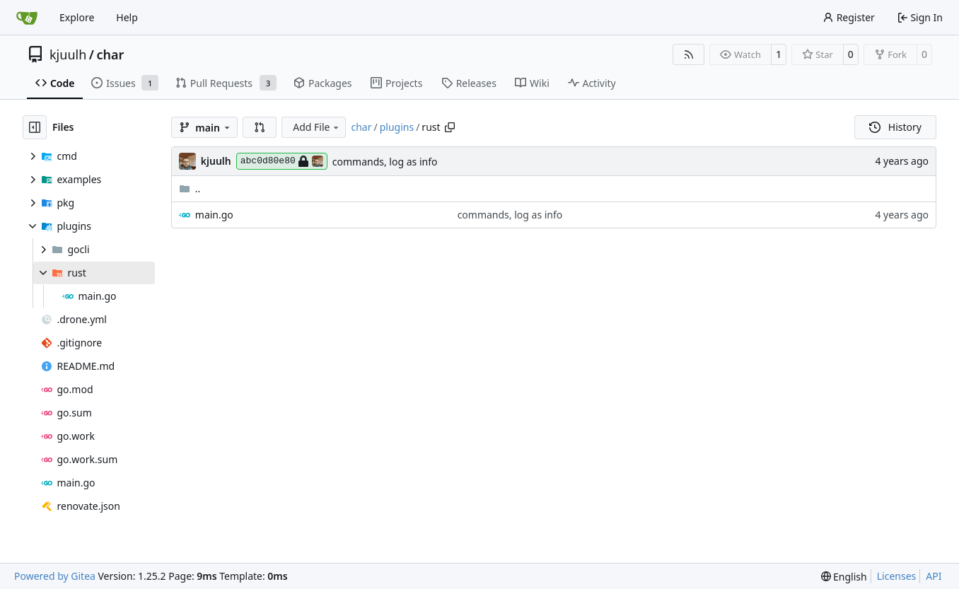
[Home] (27, 17)
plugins (397, 127)
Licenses (897, 576)
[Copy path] (450, 127)
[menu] (844, 576)
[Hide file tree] (35, 127)
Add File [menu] (317, 127)
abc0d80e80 (281, 161)
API (933, 576)
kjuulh (68, 54)
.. (190, 188)
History (895, 127)
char (110, 54)
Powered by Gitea (54, 576)
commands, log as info (385, 161)
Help (127, 17)
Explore (76, 17)
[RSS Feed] (689, 54)
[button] (260, 127)
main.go (214, 214)
